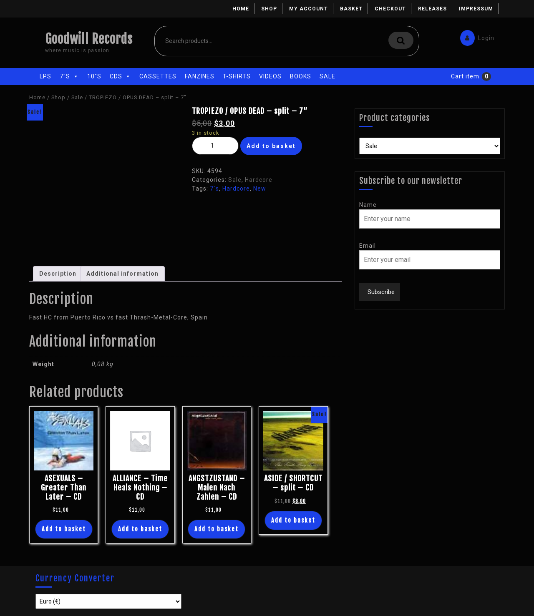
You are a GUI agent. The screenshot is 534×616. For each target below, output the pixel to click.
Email (367, 245)
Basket (351, 9)
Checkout (390, 9)
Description (57, 273)
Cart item (465, 76)
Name (368, 204)
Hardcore (258, 179)
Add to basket (271, 146)
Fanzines (199, 76)
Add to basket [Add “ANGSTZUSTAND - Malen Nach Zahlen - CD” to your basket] (216, 529)
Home (240, 9)
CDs (120, 76)
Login (475, 36)
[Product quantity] (215, 146)
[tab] (58, 274)
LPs (45, 76)
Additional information (122, 273)
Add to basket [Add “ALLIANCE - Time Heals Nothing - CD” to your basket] (140, 529)
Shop (269, 9)
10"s (94, 76)
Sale (327, 76)
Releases (432, 9)
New (259, 188)
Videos (270, 76)
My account (308, 9)
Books (300, 76)
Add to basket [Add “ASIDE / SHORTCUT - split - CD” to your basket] (293, 520)
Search (400, 40)
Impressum (476, 9)
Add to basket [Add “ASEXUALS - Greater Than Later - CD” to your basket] (64, 529)
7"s (69, 76)
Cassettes (157, 76)
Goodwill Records (89, 39)
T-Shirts (237, 76)
